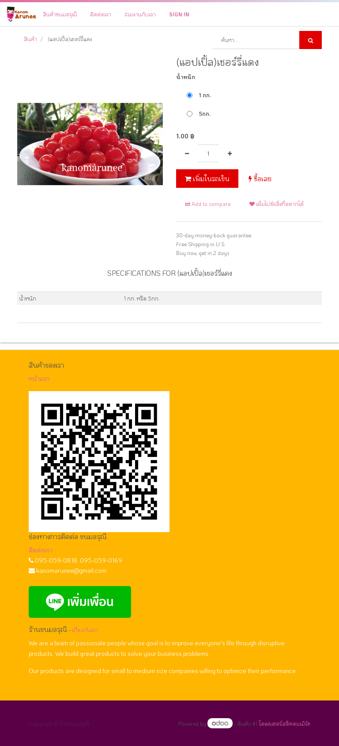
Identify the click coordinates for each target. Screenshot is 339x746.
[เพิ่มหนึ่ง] (230, 153)
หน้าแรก (39, 378)
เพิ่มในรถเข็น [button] (207, 178)
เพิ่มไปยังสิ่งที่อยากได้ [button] (276, 203)
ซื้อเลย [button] (260, 178)
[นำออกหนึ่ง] (187, 153)
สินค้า (30, 38)
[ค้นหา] (310, 40)
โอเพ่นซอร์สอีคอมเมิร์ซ (284, 723)
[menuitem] (59, 14)
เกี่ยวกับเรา (85, 629)
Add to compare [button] (207, 203)
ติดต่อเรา (41, 550)
